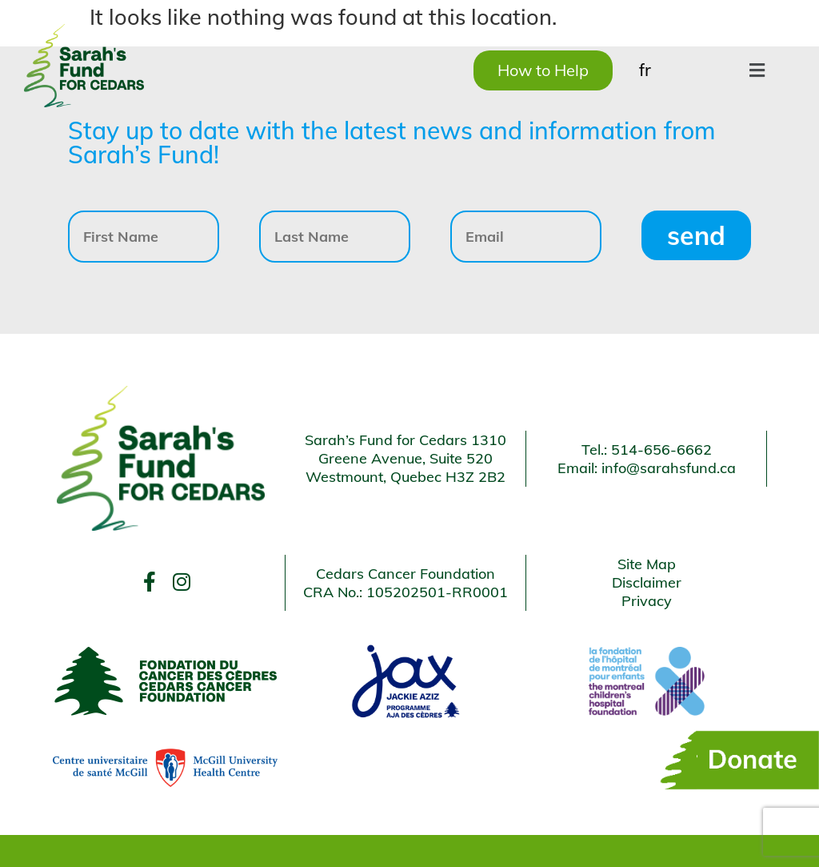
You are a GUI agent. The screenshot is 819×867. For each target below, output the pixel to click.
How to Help (543, 70)
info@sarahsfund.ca (668, 468)
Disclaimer (646, 582)
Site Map (646, 564)
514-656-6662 (661, 449)
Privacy (646, 601)
